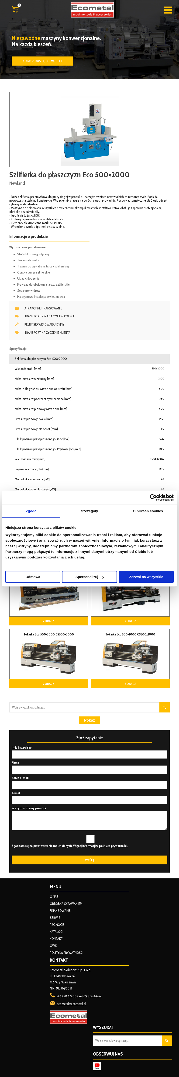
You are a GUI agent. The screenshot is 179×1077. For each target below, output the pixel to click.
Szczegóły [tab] (89, 511)
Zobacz (48, 621)
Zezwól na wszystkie (146, 577)
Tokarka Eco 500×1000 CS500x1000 (130, 634)
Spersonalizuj (90, 577)
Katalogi (56, 931)
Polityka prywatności (66, 952)
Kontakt (56, 938)
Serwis (55, 917)
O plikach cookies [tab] (148, 511)
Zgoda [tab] (31, 511)
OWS (53, 945)
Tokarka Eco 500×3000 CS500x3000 (49, 634)
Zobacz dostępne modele (42, 61)
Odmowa (32, 577)
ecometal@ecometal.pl (71, 1004)
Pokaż (89, 720)
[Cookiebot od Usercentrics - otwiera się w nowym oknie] (153, 497)
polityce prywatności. (113, 846)
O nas (54, 896)
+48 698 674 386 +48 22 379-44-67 (78, 996)
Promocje (57, 924)
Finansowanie (60, 910)
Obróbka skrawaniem (66, 903)
